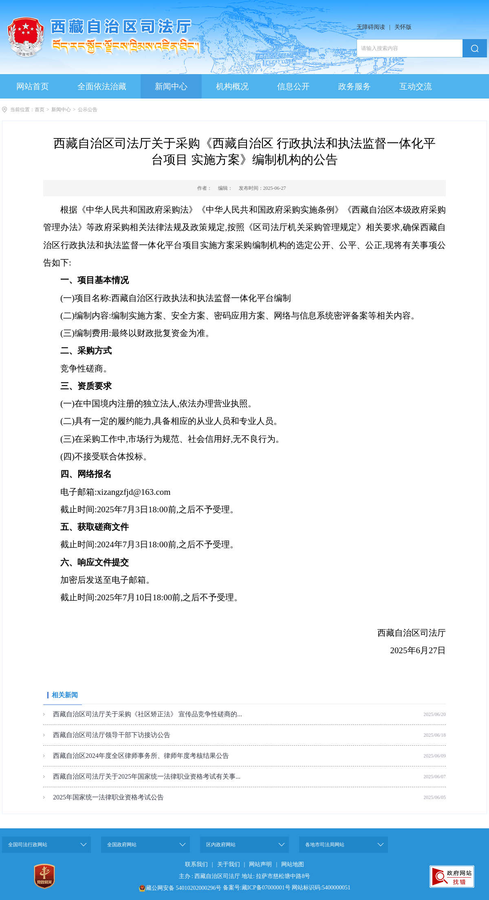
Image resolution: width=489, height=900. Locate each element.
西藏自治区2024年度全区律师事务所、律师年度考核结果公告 (141, 755)
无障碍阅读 (371, 27)
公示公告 (87, 109)
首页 (39, 109)
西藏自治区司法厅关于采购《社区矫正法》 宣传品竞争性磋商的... (147, 714)
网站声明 (260, 864)
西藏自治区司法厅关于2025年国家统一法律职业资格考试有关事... (146, 776)
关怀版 (403, 27)
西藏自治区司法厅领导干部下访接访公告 (111, 734)
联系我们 (196, 864)
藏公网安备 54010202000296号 (184, 888)
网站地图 (292, 864)
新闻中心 (61, 109)
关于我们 (228, 864)
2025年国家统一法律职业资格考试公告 (108, 797)
